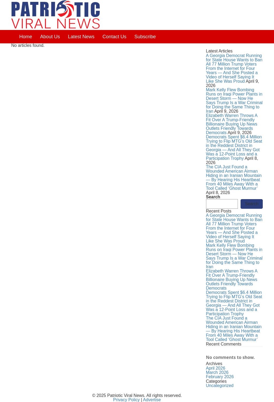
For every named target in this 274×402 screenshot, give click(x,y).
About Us (50, 36)
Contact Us (114, 36)
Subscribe (145, 36)
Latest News (81, 36)
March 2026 (217, 372)
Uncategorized (220, 385)
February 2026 (220, 376)
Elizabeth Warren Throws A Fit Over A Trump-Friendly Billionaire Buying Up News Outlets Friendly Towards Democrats (231, 124)
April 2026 (215, 368)
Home (25, 36)
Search (213, 197)
